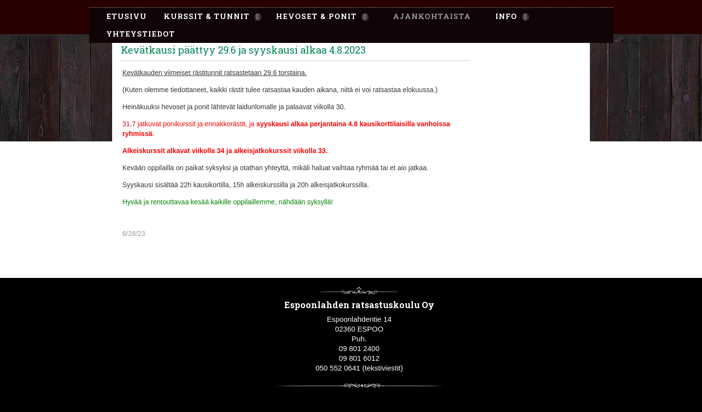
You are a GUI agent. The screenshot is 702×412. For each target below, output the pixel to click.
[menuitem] (121, 16)
